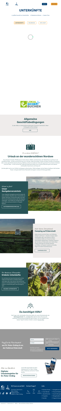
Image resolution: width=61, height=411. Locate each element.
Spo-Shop (43, 23)
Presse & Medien (57, 392)
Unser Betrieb (46, 392)
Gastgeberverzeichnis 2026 (11, 206)
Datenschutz (10, 403)
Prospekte (45, 396)
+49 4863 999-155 (30, 317)
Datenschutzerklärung (37, 350)
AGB (30, 130)
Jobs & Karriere (46, 394)
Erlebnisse (32, 23)
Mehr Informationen (29, 375)
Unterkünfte (19, 23)
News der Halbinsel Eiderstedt (53, 343)
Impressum (3, 403)
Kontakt (45, 398)
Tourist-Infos (41, 320)
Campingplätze (42, 250)
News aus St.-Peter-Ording (53, 339)
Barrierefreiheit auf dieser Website (26, 403)
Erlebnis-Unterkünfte (10, 289)
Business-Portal (46, 389)
